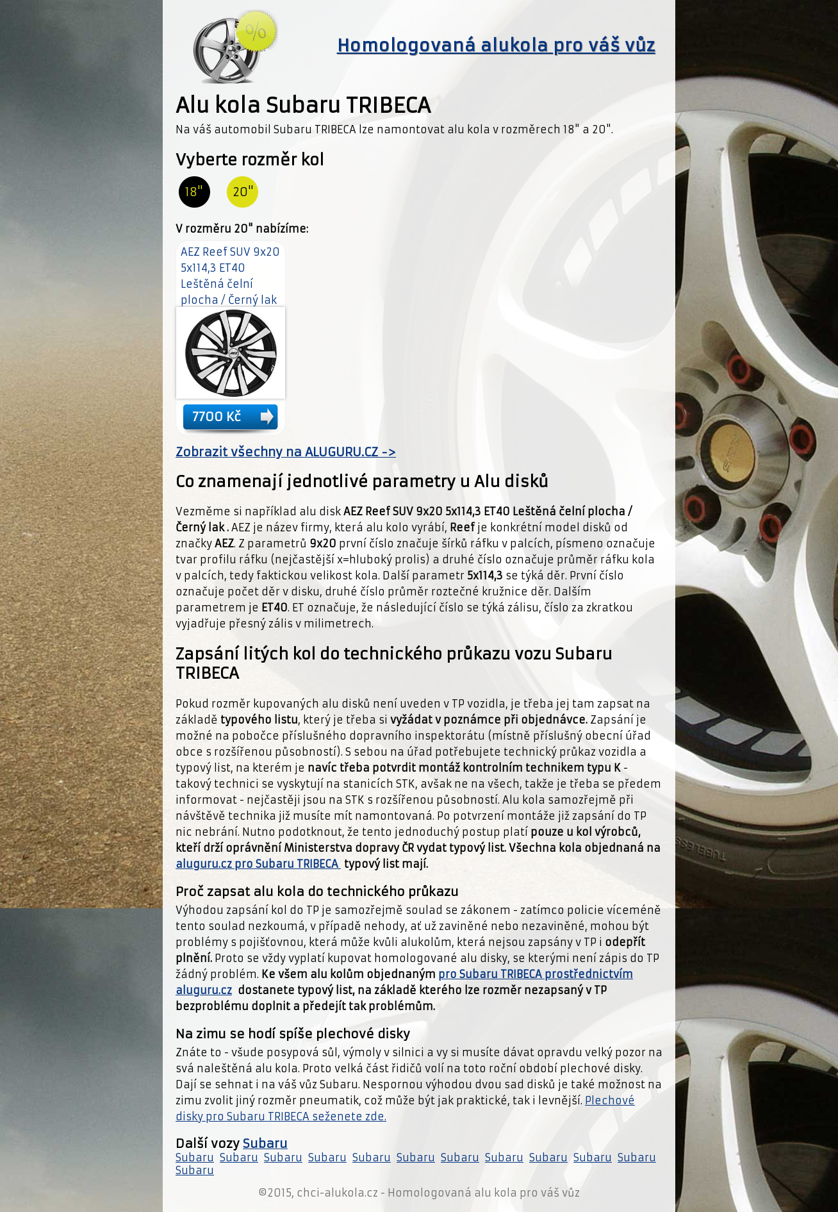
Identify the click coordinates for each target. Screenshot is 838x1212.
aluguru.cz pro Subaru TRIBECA (258, 864)
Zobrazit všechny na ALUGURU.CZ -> (286, 452)
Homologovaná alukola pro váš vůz (496, 45)
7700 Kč (216, 416)
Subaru (265, 1143)
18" (194, 192)
